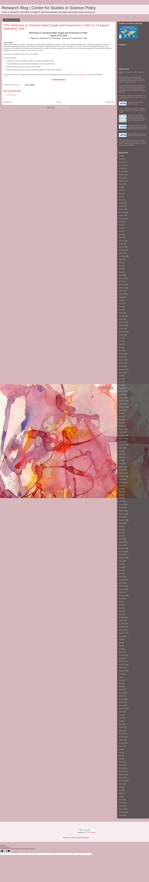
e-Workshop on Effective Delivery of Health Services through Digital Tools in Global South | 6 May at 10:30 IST (137, 118)
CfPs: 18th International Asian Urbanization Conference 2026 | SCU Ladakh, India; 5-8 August (132, 110)
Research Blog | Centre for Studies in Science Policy (49, 8)
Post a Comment (11, 95)
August (121, 184)
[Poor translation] (7, 851)
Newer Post (7, 102)
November (122, 174)
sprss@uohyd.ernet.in (81, 74)
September (122, 181)
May (120, 156)
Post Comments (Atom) (63, 107)
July (120, 187)
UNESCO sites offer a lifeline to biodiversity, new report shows (137, 134)
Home (59, 102)
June (120, 190)
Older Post (110, 102)
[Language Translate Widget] (88, 829)
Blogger (86, 837)
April (120, 159)
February (121, 165)
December (122, 171)
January (121, 168)
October (121, 178)
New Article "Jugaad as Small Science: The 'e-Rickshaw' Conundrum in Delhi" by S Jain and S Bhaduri (132, 97)
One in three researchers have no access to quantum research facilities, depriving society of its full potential (133, 128)
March (121, 162)
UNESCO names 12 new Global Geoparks (135, 103)
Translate (90, 832)
